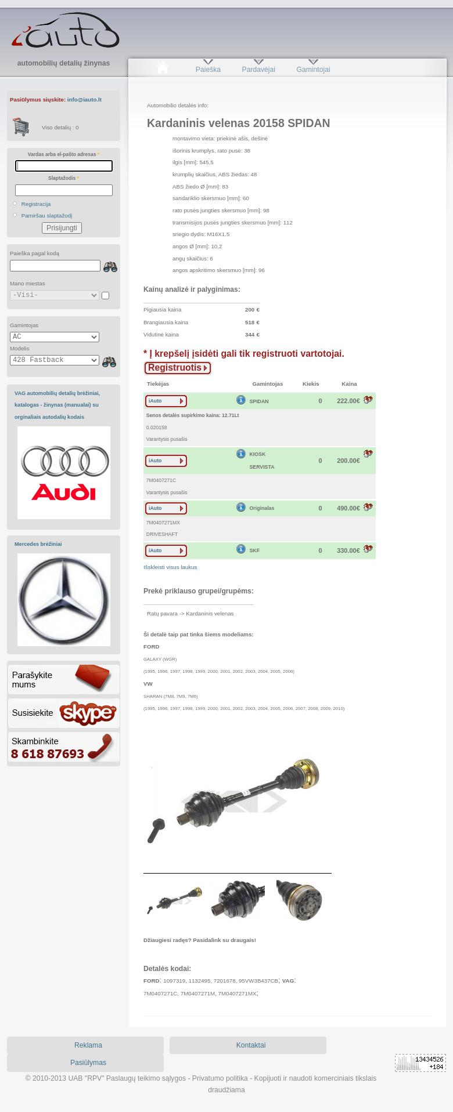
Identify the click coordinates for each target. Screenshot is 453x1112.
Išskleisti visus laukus (170, 567)
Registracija (36, 204)
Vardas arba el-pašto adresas (63, 154)
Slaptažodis (63, 178)
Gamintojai (313, 70)
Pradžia (162, 70)
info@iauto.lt (84, 99)
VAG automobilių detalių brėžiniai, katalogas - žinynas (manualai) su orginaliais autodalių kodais (57, 405)
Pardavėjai (258, 70)
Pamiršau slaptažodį (47, 215)
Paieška (208, 70)
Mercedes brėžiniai (38, 544)
